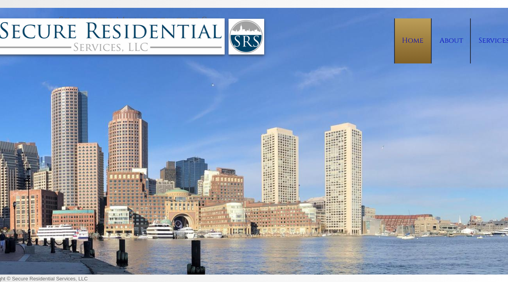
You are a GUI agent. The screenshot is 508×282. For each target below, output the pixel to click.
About (451, 40)
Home (412, 40)
